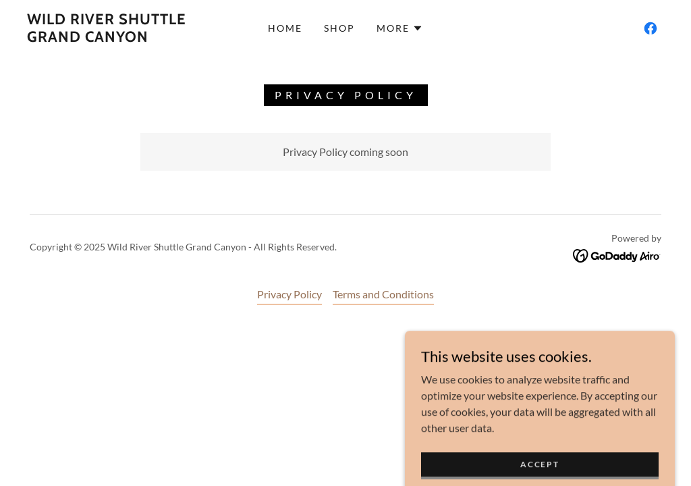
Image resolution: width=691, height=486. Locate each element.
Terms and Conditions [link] (383, 294)
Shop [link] (339, 28)
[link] (111, 37)
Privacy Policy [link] (289, 294)
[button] (400, 28)
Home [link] (285, 28)
